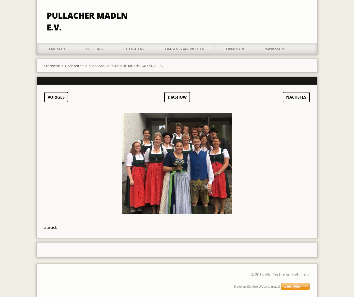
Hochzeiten (74, 66)
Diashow (177, 97)
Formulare (234, 49)
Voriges (56, 97)
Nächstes (296, 97)
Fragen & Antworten (185, 49)
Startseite (56, 49)
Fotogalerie (134, 49)
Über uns (94, 49)
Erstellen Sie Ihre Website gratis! (257, 286)
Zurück (50, 227)
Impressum (275, 49)
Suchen (304, 14)
